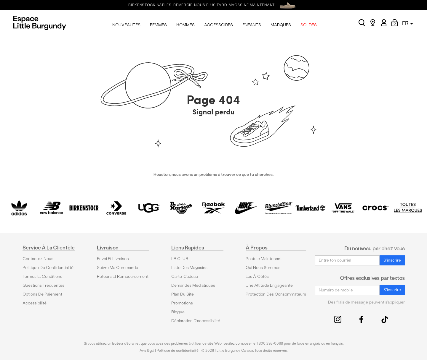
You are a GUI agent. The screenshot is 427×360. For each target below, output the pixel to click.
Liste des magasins (189, 267)
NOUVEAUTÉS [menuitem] (126, 24)
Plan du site (182, 293)
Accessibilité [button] (35, 302)
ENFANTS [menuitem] (251, 24)
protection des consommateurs (276, 293)
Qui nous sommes (263, 267)
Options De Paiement (42, 293)
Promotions (182, 302)
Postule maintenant (264, 258)
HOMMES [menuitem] (185, 24)
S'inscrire (392, 260)
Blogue (178, 311)
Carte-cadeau (184, 276)
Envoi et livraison (113, 258)
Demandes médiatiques (193, 285)
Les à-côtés (257, 276)
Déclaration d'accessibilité (195, 320)
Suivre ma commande (117, 267)
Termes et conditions (42, 276)
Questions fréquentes (43, 285)
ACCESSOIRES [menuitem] (218, 24)
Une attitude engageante (269, 285)
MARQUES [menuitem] (281, 24)
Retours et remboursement (122, 276)
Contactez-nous (38, 258)
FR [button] (407, 23)
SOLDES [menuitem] (308, 24)
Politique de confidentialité (48, 267)
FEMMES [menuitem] (158, 24)
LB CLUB (179, 258)
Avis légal (147, 350)
